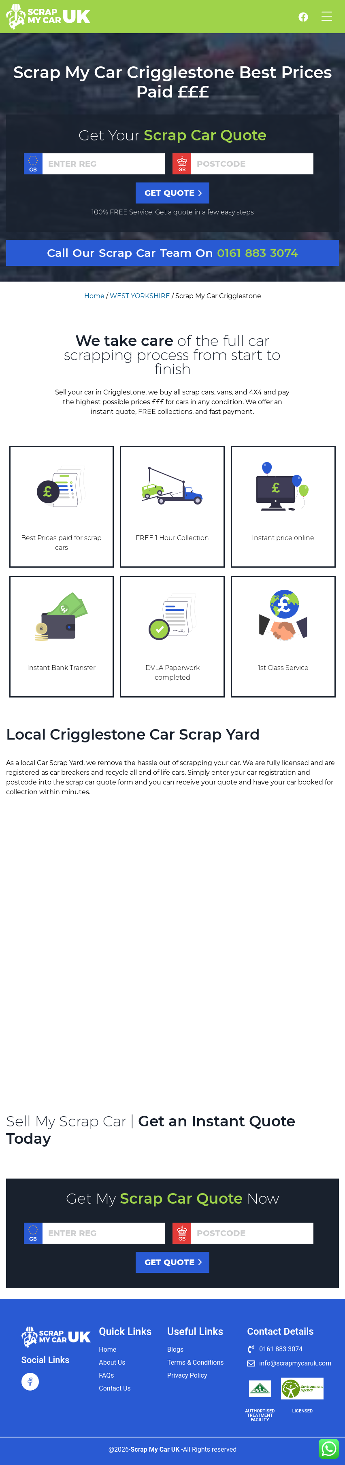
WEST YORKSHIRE (140, 296)
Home (94, 296)
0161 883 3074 (257, 253)
